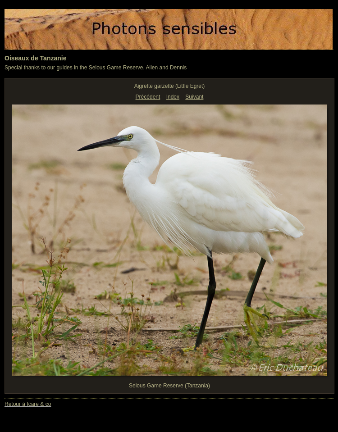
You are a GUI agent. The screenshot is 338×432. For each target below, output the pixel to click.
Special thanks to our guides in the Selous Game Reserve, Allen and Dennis (96, 67)
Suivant (194, 97)
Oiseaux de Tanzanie (35, 58)
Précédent (148, 97)
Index (172, 97)
